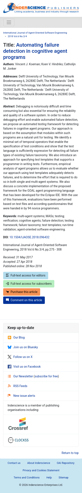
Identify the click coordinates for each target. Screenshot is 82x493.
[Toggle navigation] (8, 22)
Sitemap (63, 477)
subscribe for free (46, 376)
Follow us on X (20, 357)
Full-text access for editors (25, 275)
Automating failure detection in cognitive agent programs (35, 51)
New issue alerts (21, 395)
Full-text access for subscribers (29, 283)
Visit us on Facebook (24, 366)
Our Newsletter (21, 376)
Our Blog (16, 337)
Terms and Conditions (27, 477)
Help (49, 477)
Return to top (70, 453)
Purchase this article (21, 292)
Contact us (14, 463)
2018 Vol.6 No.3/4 (17, 36)
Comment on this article (24, 300)
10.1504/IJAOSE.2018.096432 (29, 237)
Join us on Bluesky (23, 347)
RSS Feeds (17, 386)
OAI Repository (65, 463)
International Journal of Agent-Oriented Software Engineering (35, 32)
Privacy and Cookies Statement (41, 470)
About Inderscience (38, 463)
